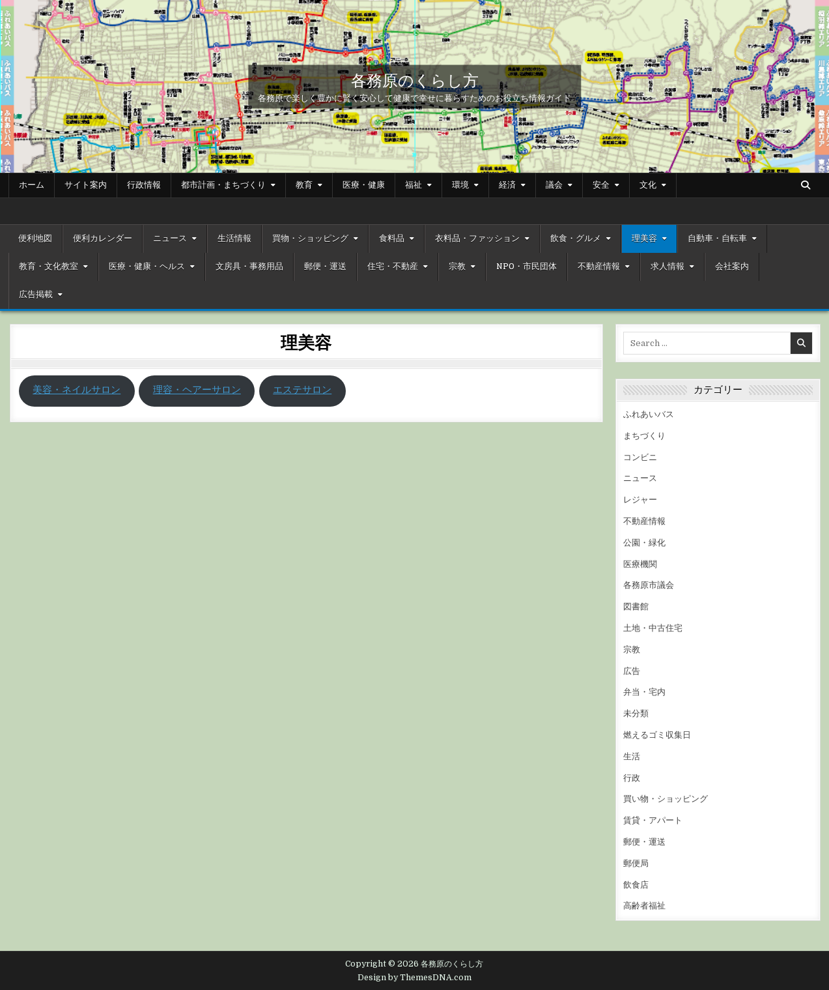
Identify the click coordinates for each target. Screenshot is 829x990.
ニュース (170, 238)
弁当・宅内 (644, 692)
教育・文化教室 (48, 266)
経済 (507, 185)
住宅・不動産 (392, 266)
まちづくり (644, 436)
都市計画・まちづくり (223, 185)
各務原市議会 (648, 585)
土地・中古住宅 (652, 628)
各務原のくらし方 (415, 78)
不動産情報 (599, 266)
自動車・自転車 (717, 238)
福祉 (413, 185)
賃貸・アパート (652, 820)
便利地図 (35, 238)
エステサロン (302, 390)
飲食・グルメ (575, 238)
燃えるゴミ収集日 (657, 735)
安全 (601, 185)
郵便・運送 (325, 266)
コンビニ (640, 457)
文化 (647, 185)
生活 (631, 756)
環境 (460, 185)
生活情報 (234, 238)
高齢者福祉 (644, 905)
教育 (304, 185)
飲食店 (636, 885)
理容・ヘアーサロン (197, 390)
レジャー (640, 499)
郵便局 (636, 863)
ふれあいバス (648, 414)
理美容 (644, 238)
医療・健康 (364, 185)
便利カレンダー (102, 238)
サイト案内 (85, 185)
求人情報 (667, 266)
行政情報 (144, 185)
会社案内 (732, 266)
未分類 (636, 713)
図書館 (636, 606)
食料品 (391, 238)
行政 (631, 778)
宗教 (457, 266)
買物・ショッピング (310, 238)
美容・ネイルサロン (76, 390)
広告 (631, 671)
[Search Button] (805, 185)
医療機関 (640, 564)
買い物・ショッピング (665, 799)
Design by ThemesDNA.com (414, 977)
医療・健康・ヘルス (147, 266)
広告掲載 (36, 294)
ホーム (31, 185)
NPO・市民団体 (526, 266)
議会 (554, 185)
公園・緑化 (644, 542)
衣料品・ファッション (477, 238)
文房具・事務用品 (249, 266)
